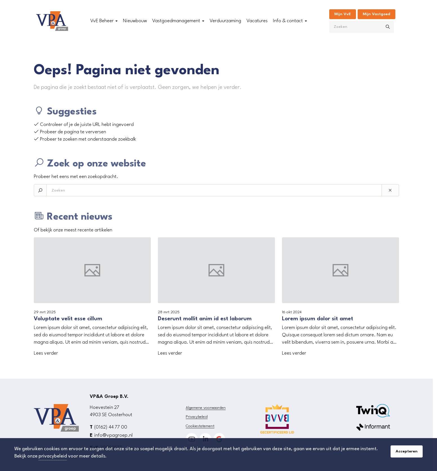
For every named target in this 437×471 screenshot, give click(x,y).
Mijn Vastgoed (376, 14)
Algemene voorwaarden (206, 408)
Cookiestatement (200, 426)
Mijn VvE (342, 14)
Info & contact (288, 21)
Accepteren (407, 451)
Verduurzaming (225, 21)
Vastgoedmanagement (176, 21)
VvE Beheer (102, 21)
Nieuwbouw (135, 21)
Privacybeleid (197, 417)
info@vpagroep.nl (113, 435)
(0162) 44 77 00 (110, 427)
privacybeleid (53, 456)
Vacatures (257, 21)
